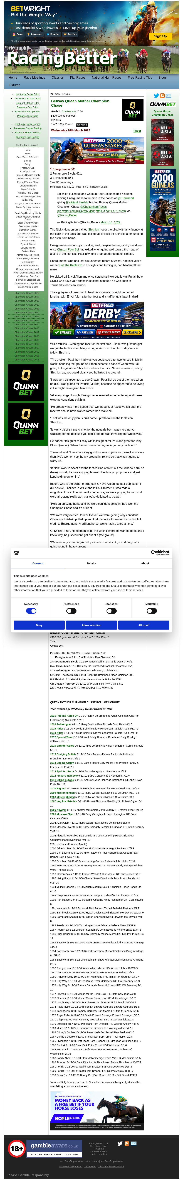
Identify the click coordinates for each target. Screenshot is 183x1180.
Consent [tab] (38, 563)
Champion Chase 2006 (26, 355)
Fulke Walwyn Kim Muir (28, 258)
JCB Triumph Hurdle (28, 265)
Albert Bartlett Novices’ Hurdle (28, 273)
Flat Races (77, 77)
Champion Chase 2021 (26, 297)
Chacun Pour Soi (68, 249)
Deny (39, 625)
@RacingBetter (67, 215)
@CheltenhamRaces (93, 206)
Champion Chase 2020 (26, 301)
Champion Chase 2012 (26, 332)
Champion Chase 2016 (26, 316)
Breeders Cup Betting (27, 137)
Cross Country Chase (28, 223)
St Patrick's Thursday (27, 233)
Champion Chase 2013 (26, 328)
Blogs (163, 77)
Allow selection (91, 625)
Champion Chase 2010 (26, 340)
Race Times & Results (27, 157)
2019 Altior (56, 728)
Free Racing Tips (140, 77)
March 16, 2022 (110, 222)
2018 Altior (56, 732)
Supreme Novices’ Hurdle (28, 175)
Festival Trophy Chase (28, 182)
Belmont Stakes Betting (27, 132)
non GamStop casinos (71, 1161)
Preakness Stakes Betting (28, 128)
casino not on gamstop (70, 1166)
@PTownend (125, 198)
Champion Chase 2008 (26, 348)
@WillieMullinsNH (77, 202)
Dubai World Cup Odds (27, 111)
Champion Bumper (28, 230)
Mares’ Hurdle (28, 189)
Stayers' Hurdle (28, 248)
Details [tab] (91, 563)
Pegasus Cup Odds (27, 116)
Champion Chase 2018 (26, 308)
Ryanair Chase (28, 244)
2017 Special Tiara (61, 737)
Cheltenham (69, 111)
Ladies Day (27, 200)
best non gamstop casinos (111, 1166)
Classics (58, 77)
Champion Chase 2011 (26, 336)
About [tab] (145, 563)
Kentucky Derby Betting (27, 124)
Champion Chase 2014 (26, 324)
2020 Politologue (60, 724)
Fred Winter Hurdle (28, 226)
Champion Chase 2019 (26, 304)
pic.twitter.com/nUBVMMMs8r (76, 211)
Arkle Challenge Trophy (28, 178)
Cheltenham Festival (27, 145)
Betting (27, 161)
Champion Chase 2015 (26, 320)
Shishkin (93, 229)
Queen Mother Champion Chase (28, 218)
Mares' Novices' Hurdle (28, 255)
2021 (64, 715)
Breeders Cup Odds (27, 107)
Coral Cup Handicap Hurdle (28, 213)
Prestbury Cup (27, 168)
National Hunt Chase (28, 193)
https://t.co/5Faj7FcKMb (111, 211)
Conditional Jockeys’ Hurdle (28, 283)
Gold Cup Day (27, 262)
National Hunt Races (106, 77)
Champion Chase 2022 (26, 293)
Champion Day (27, 171)
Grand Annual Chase (28, 287)
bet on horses (92, 1161)
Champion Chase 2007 (26, 351)
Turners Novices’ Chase (28, 237)
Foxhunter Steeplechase (28, 280)
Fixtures (14, 85)
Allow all (143, 625)
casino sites (90, 1166)
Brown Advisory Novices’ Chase (28, 208)
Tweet (137, 130)
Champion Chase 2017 (26, 312)
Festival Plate (28, 251)
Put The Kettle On (71, 265)
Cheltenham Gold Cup (28, 276)
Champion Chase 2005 (26, 359)
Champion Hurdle (28, 186)
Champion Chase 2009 (26, 344)
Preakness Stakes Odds (28, 98)
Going (28, 164)
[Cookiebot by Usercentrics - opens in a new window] (153, 553)
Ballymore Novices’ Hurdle (28, 203)
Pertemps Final (28, 240)
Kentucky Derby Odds (27, 94)
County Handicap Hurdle (28, 269)
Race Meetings (34, 77)
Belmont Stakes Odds (27, 103)
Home (13, 77)
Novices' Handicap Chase (28, 196)
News (27, 153)
